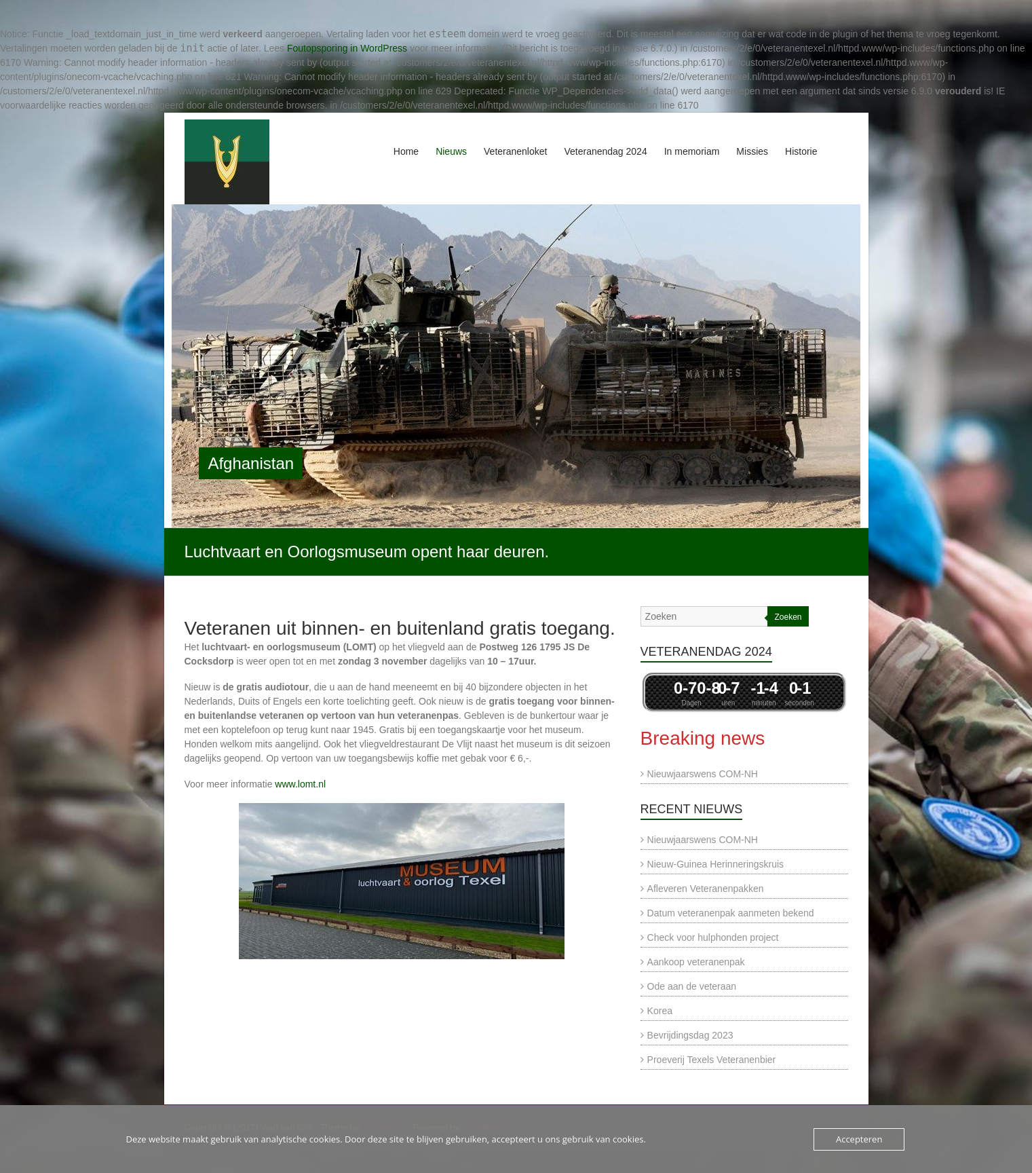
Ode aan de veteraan (692, 986)
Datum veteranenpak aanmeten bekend (730, 913)
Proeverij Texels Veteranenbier (711, 1059)
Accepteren (859, 1139)
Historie (801, 151)
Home (406, 151)
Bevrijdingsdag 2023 (690, 1035)
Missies (752, 151)
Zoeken (787, 617)
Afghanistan (251, 463)
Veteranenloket (515, 151)
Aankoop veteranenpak (696, 961)
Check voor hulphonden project (713, 937)
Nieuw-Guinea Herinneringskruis (715, 864)
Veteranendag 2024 (605, 151)
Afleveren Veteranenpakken (705, 888)
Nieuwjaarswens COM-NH (702, 773)
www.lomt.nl (300, 784)
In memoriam (692, 151)
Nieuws (451, 151)
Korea (659, 1010)
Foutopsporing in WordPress (347, 48)
